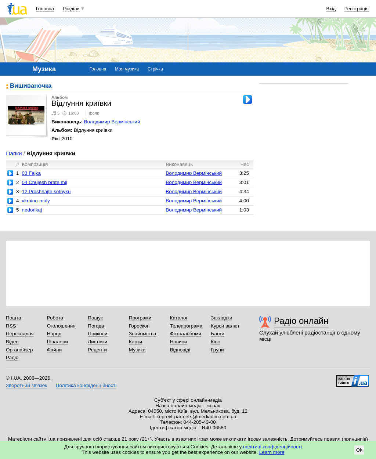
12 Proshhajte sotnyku (46, 191)
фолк (94, 113)
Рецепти (97, 350)
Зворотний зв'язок (26, 385)
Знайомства (142, 333)
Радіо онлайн (301, 321)
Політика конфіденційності (86, 385)
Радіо (12, 357)
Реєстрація (356, 8)
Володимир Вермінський (112, 121)
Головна (45, 8)
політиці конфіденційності (272, 446)
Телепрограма (186, 326)
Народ (54, 333)
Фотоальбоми (185, 333)
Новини (178, 341)
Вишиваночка (31, 86)
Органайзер (19, 350)
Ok (359, 450)
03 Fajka (31, 173)
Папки (14, 153)
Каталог (179, 318)
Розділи (71, 8)
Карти (135, 341)
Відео (12, 341)
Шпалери (57, 341)
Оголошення (61, 326)
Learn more (272, 452)
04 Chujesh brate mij (44, 182)
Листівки (97, 341)
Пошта (13, 318)
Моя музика (127, 69)
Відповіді (180, 350)
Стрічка (155, 69)
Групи (217, 350)
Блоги (217, 333)
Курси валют (225, 326)
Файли (54, 350)
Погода (96, 326)
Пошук (95, 318)
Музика (137, 350)
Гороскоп (139, 326)
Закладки (221, 318)
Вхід (331, 8)
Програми (140, 318)
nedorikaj (32, 210)
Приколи (97, 333)
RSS (11, 326)
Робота (55, 318)
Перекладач (19, 333)
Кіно (215, 341)
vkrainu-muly (36, 200)
